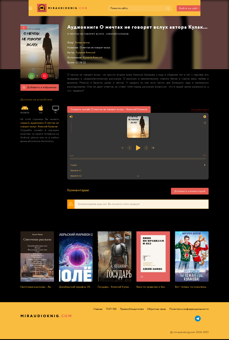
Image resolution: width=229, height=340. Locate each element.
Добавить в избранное (40, 88)
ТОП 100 (111, 310)
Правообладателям (132, 310)
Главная (97, 310)
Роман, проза (82, 43)
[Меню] (22, 8)
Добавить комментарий (189, 192)
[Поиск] (164, 8)
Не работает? (200, 110)
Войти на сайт (196, 8)
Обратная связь (156, 310)
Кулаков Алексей (85, 53)
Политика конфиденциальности (189, 310)
